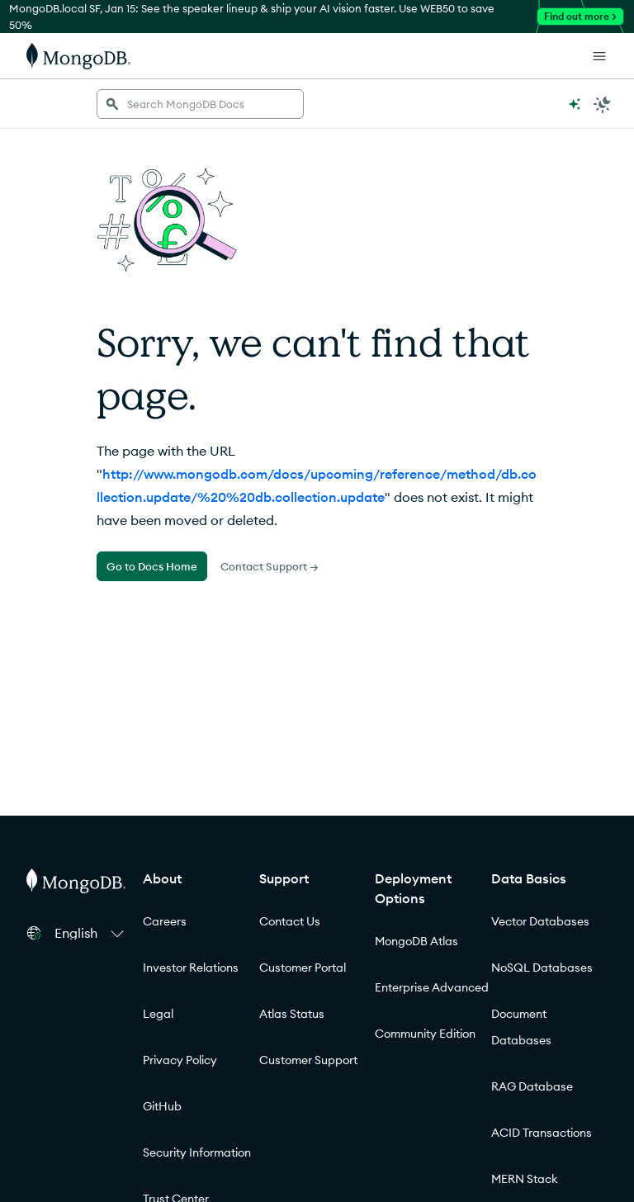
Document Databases (521, 1027)
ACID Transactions (541, 1132)
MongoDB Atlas (416, 941)
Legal (158, 1013)
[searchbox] (200, 104)
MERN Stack (524, 1178)
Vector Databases (540, 921)
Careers (165, 921)
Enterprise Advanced (432, 987)
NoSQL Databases (542, 967)
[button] (91, 933)
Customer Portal (302, 967)
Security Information (197, 1152)
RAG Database (532, 1086)
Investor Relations (191, 967)
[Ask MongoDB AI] (574, 104)
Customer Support (308, 1060)
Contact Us (289, 921)
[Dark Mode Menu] (602, 104)
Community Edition (425, 1033)
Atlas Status (291, 1013)
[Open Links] (599, 56)
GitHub (162, 1106)
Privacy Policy (180, 1060)
